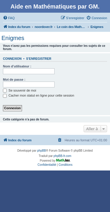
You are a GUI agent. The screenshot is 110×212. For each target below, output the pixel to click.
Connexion (12, 58)
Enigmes (12, 38)
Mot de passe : (14, 79)
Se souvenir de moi (19, 90)
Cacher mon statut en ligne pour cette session (38, 95)
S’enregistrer (38, 58)
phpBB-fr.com (63, 156)
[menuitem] (9, 17)
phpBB (41, 150)
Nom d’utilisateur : (17, 66)
